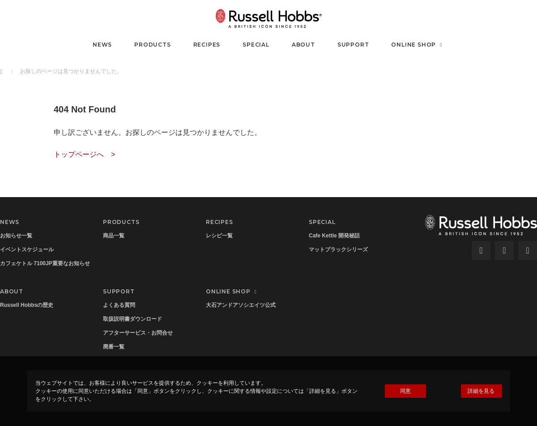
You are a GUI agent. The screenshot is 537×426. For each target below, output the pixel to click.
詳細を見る (481, 391)
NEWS (102, 44)
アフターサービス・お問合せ (138, 333)
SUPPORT (353, 44)
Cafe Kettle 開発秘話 (334, 235)
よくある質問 (119, 305)
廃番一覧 (113, 347)
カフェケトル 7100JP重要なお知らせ (45, 263)
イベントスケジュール (27, 249)
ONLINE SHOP (417, 44)
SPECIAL (256, 44)
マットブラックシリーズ (338, 249)
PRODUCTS (152, 44)
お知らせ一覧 (16, 235)
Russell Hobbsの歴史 (26, 305)
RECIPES (207, 44)
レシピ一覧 (219, 235)
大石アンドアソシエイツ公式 (241, 305)
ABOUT (303, 44)
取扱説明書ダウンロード (132, 319)
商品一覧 (113, 235)
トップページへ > (84, 154)
